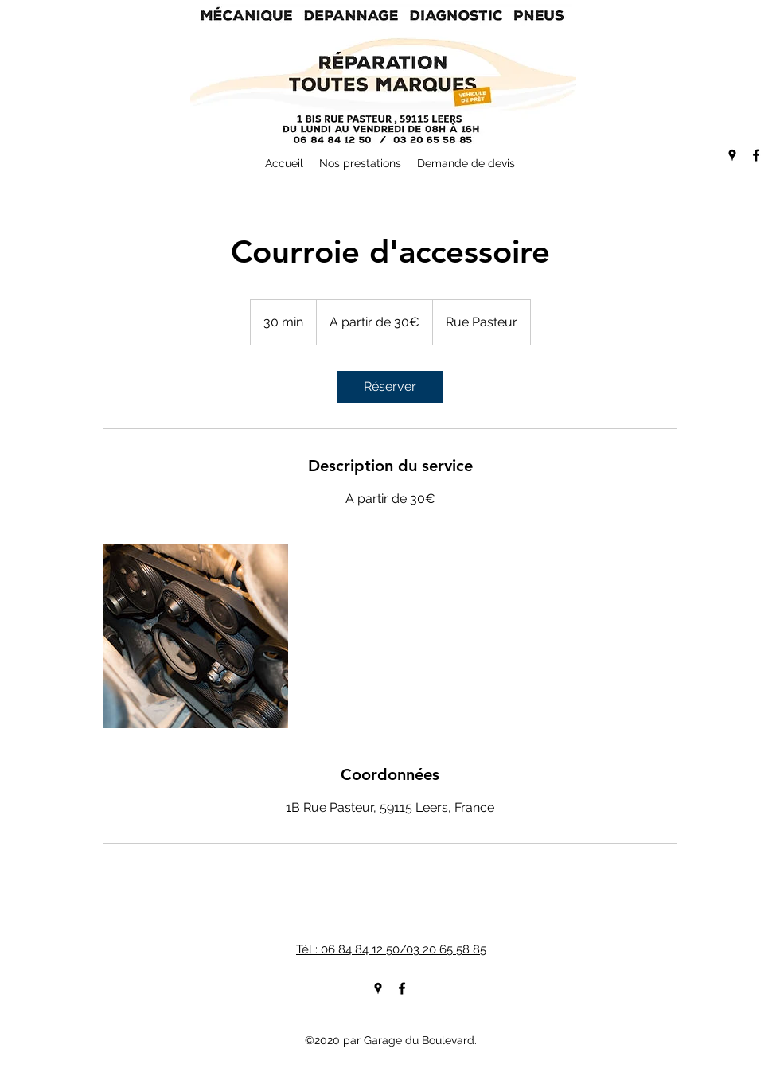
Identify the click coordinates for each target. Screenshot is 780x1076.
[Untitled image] (195, 636)
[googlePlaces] (732, 155)
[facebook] (756, 155)
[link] (390, 387)
